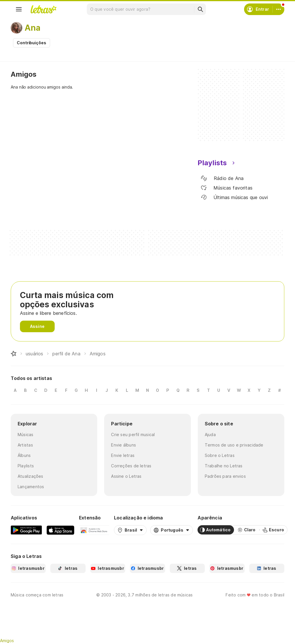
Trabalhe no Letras (224, 465)
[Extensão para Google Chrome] (94, 529)
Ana (32, 28)
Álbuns (24, 455)
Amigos (7, 640)
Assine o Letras (126, 476)
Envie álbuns (123, 444)
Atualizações (30, 476)
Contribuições (31, 42)
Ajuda (210, 434)
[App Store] (60, 529)
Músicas (26, 434)
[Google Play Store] (26, 529)
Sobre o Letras (220, 455)
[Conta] (278, 9)
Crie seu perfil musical (133, 434)
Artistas (25, 444)
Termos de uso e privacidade (234, 444)
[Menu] (19, 9)
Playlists (26, 465)
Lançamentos (31, 486)
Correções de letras (131, 465)
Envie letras (122, 455)
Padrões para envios (225, 476)
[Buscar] (200, 9)
